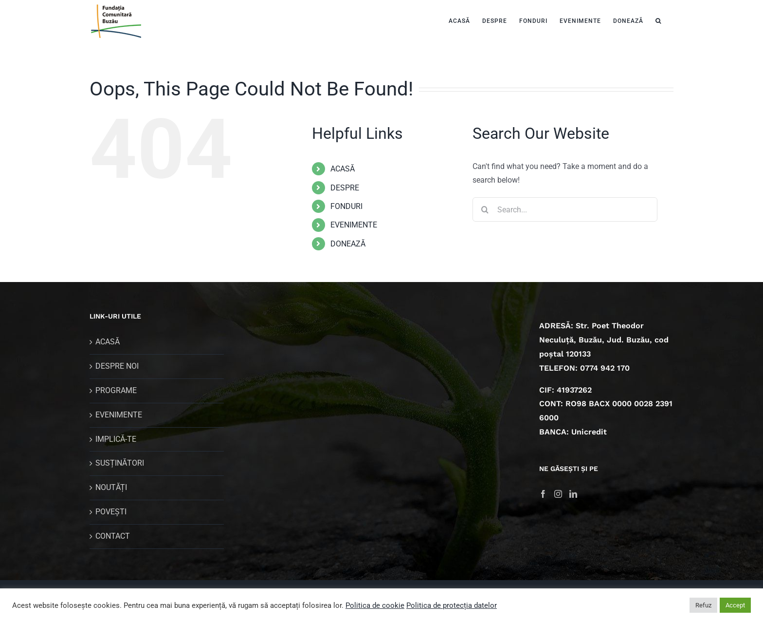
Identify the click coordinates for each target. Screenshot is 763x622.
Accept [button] (735, 605)
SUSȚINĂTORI (119, 463)
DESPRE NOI (117, 366)
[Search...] (564, 209)
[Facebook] (543, 494)
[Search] (484, 209)
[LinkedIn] (573, 494)
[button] (658, 19)
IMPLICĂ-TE (115, 439)
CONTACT (112, 536)
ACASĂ (342, 168)
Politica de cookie (374, 605)
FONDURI (346, 206)
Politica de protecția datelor (451, 605)
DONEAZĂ (347, 243)
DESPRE (344, 187)
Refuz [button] (703, 605)
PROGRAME (116, 390)
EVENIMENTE (353, 224)
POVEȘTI (111, 511)
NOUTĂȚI (111, 487)
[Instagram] (558, 494)
